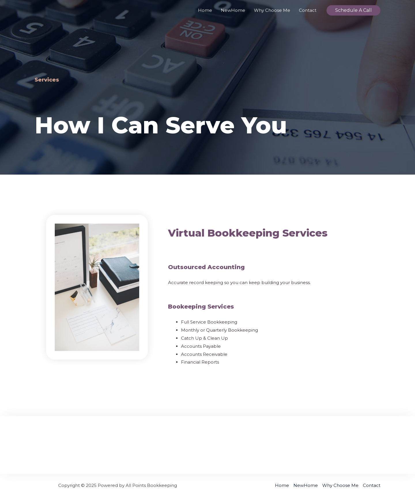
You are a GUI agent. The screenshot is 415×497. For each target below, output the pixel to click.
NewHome (233, 10)
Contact (307, 10)
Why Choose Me (272, 10)
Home (205, 10)
